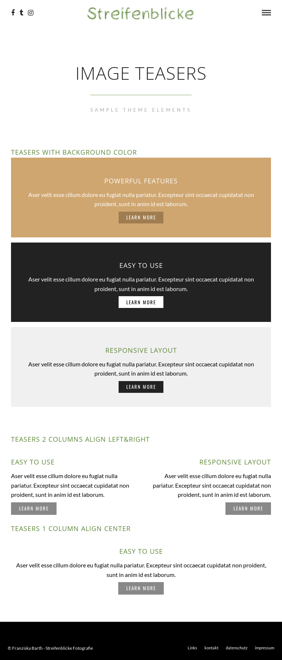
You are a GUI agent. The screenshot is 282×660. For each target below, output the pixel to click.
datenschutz (236, 647)
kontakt (211, 647)
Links (192, 647)
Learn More (141, 217)
